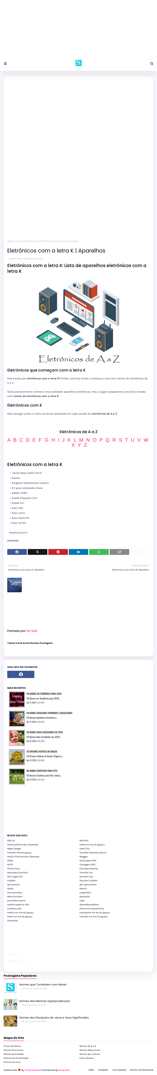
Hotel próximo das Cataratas (22, 844)
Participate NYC (87, 860)
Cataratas (12, 920)
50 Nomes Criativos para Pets (41, 771)
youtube (7, 947)
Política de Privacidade (16, 1058)
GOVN (10, 860)
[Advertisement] (78, 30)
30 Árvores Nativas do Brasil (41, 751)
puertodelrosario (16, 900)
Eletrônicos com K (32, 241)
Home (91, 1070)
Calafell (11, 880)
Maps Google (14, 848)
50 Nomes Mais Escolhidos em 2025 (44, 732)
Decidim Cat (86, 876)
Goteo (10, 888)
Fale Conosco (119, 1070)
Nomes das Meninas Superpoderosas (44, 1001)
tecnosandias (14, 892)
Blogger (83, 856)
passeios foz (10, 947)
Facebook (103, 1070)
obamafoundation (89, 904)
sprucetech (13, 884)
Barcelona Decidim (17, 872)
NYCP (10, 864)
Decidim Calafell (88, 880)
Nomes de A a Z (87, 1046)
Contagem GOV (87, 864)
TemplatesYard (32, 1070)
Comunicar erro (12, 1062)
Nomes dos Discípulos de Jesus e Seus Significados (54, 1017)
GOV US (11, 840)
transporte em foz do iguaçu (94, 912)
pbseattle (84, 896)
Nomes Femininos (13, 1050)
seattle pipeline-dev (18, 904)
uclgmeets (85, 892)
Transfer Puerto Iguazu (19, 852)
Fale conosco (86, 1058)
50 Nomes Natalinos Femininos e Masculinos (49, 713)
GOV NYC (84, 840)
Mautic (83, 888)
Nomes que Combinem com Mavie (42, 984)
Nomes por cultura (89, 1054)
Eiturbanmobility (88, 868)
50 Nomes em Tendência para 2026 (44, 693)
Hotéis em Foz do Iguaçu (20, 912)
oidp (81, 900)
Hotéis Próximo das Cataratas (23, 856)
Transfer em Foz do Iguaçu (93, 916)
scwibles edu (14, 908)
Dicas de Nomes (12, 1046)
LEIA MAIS (40, 702)
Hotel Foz (84, 848)
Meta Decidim (15, 896)
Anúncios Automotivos (91, 908)
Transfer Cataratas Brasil (92, 852)
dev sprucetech (88, 884)
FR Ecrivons (13, 868)
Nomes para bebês (14, 1054)
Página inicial (14, 241)
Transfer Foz (86, 872)
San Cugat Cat (15, 876)
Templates (64, 1070)
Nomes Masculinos (89, 1050)
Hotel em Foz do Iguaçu (92, 844)
